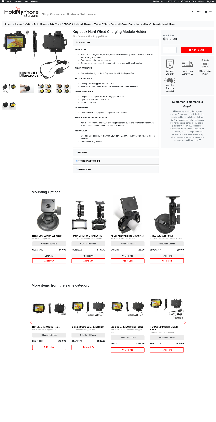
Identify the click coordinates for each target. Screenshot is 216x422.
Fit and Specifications (88, 161)
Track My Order (189, 1)
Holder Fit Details (49, 335)
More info (49, 256)
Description (83, 42)
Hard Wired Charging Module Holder (164, 328)
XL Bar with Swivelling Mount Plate (128, 236)
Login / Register (206, 1)
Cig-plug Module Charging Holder (127, 327)
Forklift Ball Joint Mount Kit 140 (86, 236)
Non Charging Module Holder (46, 327)
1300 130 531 (172, 1)
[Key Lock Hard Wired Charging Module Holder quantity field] (170, 50)
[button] (30, 323)
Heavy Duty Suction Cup (161, 236)
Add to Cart (196, 50)
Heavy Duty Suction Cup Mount (47, 236)
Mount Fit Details (49, 244)
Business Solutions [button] (80, 14)
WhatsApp (158, 1)
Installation (83, 169)
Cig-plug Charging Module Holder (87, 327)
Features (81, 152)
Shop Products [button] (52, 14)
